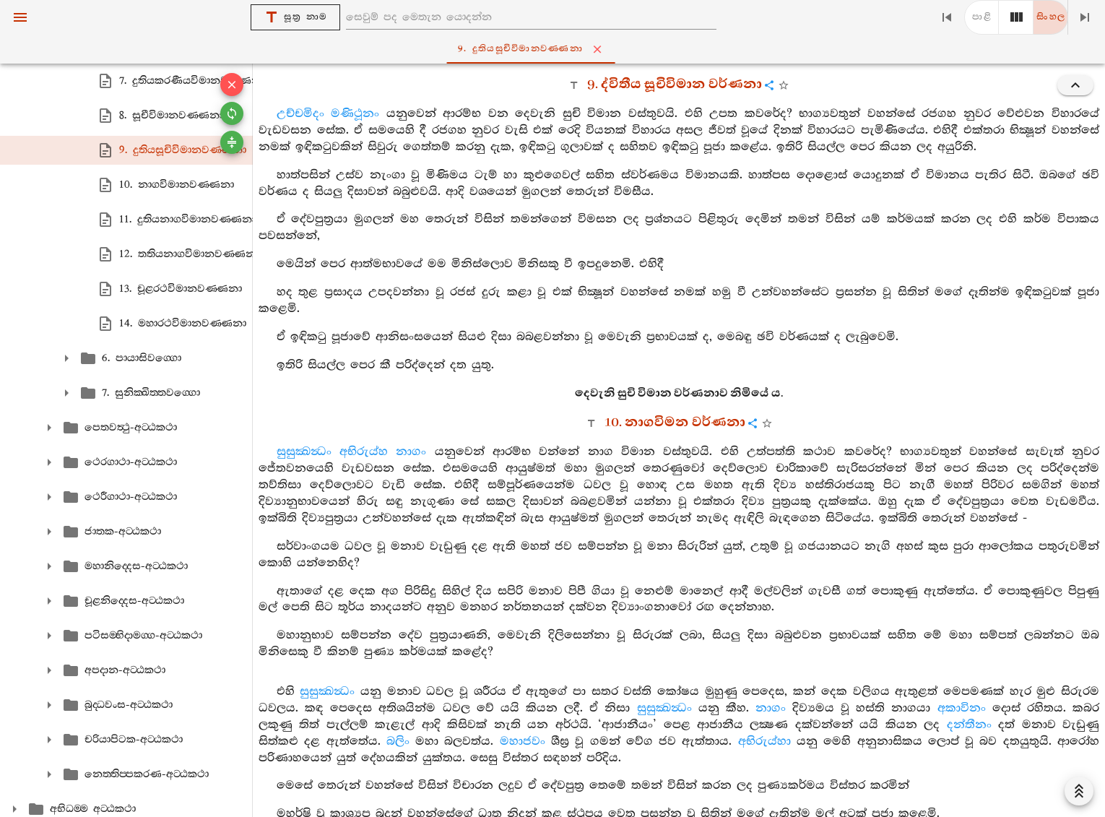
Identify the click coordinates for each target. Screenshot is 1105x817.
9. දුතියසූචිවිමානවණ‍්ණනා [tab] (555, 49)
